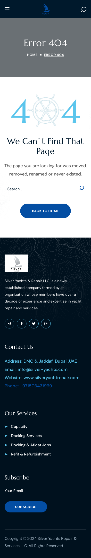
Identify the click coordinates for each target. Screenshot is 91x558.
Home (32, 55)
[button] (83, 9)
